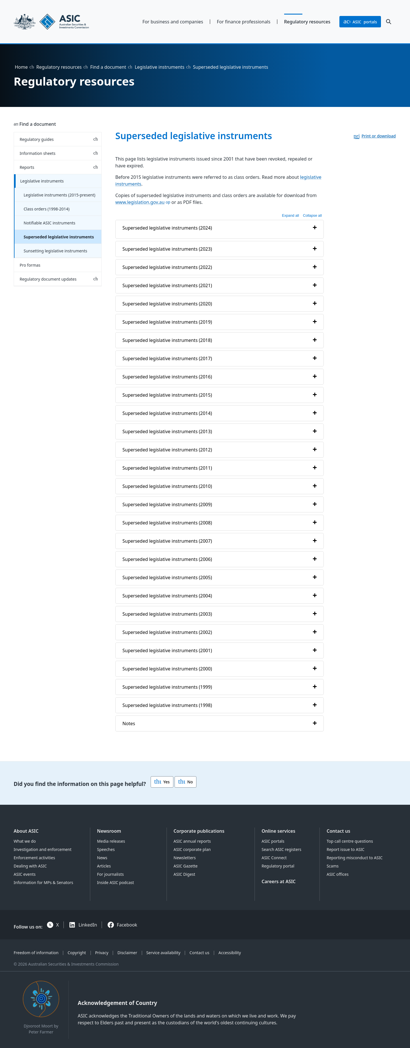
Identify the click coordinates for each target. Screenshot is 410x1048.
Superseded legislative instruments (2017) (167, 358)
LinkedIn (88, 925)
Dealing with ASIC (30, 866)
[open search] (388, 22)
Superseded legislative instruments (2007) (167, 541)
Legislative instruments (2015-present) (59, 195)
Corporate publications (199, 831)
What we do (25, 841)
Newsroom (109, 831)
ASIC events (25, 874)
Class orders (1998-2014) (46, 209)
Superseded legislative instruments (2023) (167, 249)
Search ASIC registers (282, 849)
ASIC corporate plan (192, 849)
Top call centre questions (350, 841)
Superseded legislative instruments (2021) (167, 285)
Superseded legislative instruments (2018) (167, 340)
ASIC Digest (184, 874)
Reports (27, 167)
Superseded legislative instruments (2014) (167, 413)
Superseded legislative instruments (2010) (167, 486)
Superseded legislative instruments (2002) (167, 632)
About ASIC (26, 831)
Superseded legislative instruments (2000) (167, 669)
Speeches (106, 849)
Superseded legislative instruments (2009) (167, 504)
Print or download (379, 136)
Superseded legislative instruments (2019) (167, 322)
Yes (162, 782)
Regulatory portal (278, 866)
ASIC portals (273, 841)
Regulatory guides (37, 139)
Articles (104, 866)
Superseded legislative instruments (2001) (167, 650)
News (102, 857)
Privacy (101, 952)
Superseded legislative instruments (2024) (167, 228)
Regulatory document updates (48, 279)
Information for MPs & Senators (43, 882)
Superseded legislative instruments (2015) (167, 395)
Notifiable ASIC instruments (49, 223)
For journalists (110, 874)
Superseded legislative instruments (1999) (167, 687)
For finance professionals (243, 22)
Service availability (163, 952)
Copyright (76, 952)
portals (360, 22)
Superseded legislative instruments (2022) (167, 267)
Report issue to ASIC (345, 849)
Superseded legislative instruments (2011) (167, 468)
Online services (278, 831)
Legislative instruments (159, 67)
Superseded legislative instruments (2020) (167, 304)
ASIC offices (337, 874)
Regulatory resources (307, 22)
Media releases (111, 841)
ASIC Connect (274, 857)
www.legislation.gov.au (140, 202)
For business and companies (172, 22)
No (185, 782)
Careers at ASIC (279, 881)
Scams (333, 866)
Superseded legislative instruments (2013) (167, 431)
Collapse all (312, 215)
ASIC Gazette (186, 866)
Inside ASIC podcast (115, 882)
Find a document (108, 67)
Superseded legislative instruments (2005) (167, 577)
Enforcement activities (34, 857)
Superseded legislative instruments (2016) (167, 377)
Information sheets (38, 153)
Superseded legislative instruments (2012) (167, 450)
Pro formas (30, 265)
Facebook (127, 925)
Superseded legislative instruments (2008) (167, 523)
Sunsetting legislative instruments (55, 251)
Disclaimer (127, 952)
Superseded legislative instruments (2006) (167, 559)
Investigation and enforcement (42, 849)
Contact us (338, 831)
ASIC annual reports (192, 841)
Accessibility (229, 952)
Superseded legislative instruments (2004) (167, 596)
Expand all (290, 215)
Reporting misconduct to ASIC (354, 857)
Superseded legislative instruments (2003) (167, 614)
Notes (128, 723)
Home (21, 67)
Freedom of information (36, 952)
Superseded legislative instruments (59, 237)
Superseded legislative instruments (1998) (167, 705)
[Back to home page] (58, 22)
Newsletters (185, 857)
